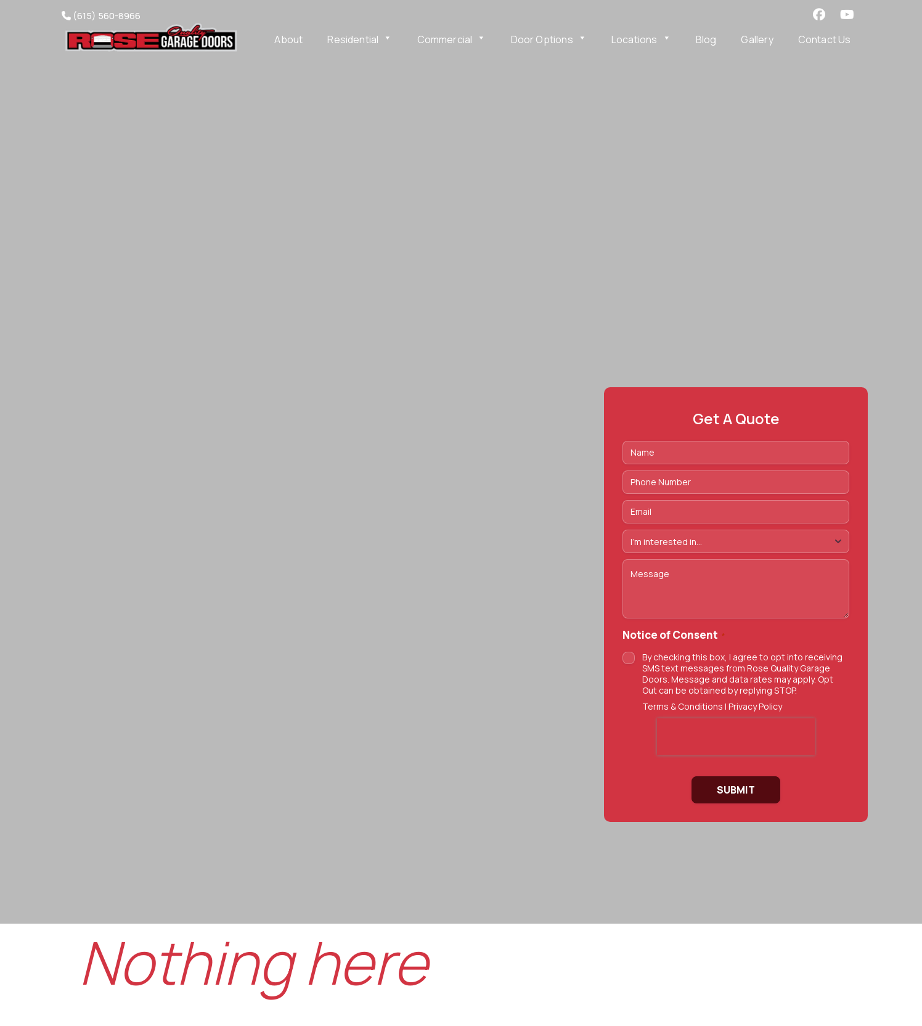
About (288, 39)
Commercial (451, 39)
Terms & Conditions (682, 706)
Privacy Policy (755, 706)
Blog (706, 39)
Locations (641, 39)
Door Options (549, 39)
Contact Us (824, 39)
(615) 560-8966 (101, 15)
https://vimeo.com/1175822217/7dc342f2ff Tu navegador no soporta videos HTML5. (461, 462)
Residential (359, 39)
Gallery (757, 39)
